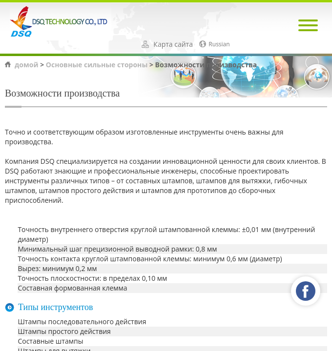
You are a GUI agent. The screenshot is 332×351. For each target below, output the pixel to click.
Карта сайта (173, 44)
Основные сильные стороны (96, 64)
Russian (218, 44)
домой (27, 64)
